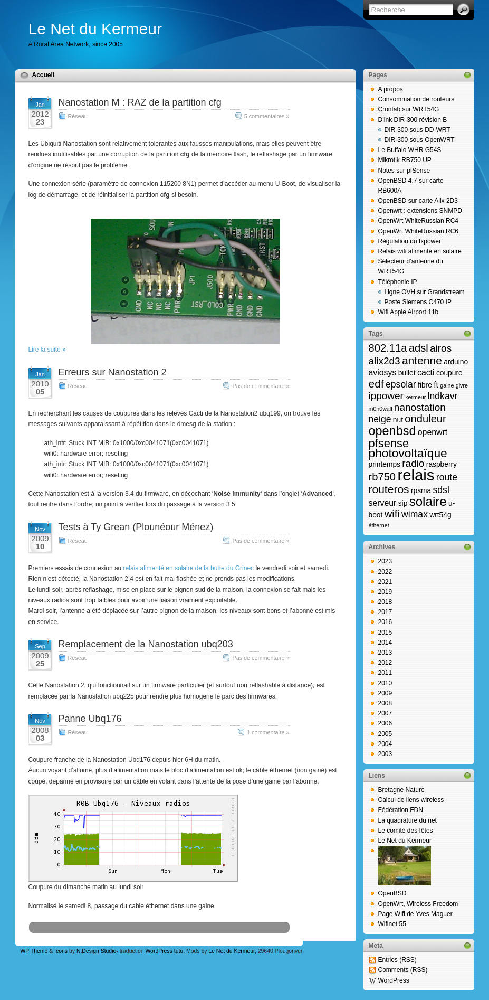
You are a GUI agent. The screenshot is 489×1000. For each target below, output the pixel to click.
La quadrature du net (407, 820)
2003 (385, 754)
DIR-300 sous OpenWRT (420, 140)
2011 (385, 672)
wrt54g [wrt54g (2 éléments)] (440, 515)
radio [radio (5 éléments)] (413, 463)
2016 (385, 622)
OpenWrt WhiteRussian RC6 (418, 231)
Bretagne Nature (401, 790)
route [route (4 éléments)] (446, 477)
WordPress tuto (164, 951)
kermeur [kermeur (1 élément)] (415, 397)
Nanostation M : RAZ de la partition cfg (140, 102)
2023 (385, 561)
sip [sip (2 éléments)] (403, 503)
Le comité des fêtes (405, 830)
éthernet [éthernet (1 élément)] (379, 525)
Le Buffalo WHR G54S (410, 150)
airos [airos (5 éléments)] (441, 348)
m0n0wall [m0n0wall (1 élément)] (380, 408)
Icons (61, 951)
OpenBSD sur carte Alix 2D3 (418, 200)
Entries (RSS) (397, 960)
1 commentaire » (268, 732)
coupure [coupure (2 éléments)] (449, 373)
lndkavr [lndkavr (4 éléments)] (443, 396)
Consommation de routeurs (416, 99)
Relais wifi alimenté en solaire (420, 251)
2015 (385, 632)
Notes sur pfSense (404, 170)
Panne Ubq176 (90, 718)
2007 (385, 713)
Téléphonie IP (397, 282)
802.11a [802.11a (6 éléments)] (388, 348)
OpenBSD (392, 893)
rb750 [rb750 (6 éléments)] (382, 477)
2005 (385, 734)
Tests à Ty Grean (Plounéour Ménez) (136, 527)
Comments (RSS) (403, 970)
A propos (390, 89)
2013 (385, 652)
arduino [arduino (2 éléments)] (456, 362)
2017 (385, 612)
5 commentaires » (267, 116)
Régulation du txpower (409, 241)
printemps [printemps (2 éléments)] (384, 464)
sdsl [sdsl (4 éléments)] (441, 490)
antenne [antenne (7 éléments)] (422, 360)
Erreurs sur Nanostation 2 (113, 372)
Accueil (43, 75)
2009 (385, 693)
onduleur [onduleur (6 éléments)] (425, 418)
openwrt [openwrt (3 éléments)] (432, 432)
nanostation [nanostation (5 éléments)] (420, 407)
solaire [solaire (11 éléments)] (428, 501)
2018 (385, 602)
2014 (385, 642)
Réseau (78, 116)
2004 (385, 744)
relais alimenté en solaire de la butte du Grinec (188, 568)
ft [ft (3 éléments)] (436, 384)
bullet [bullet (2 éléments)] (407, 373)
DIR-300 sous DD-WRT (417, 130)
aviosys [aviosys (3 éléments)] (383, 372)
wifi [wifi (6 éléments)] (392, 514)
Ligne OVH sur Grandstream (425, 292)
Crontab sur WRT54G (408, 109)
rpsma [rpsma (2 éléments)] (421, 491)
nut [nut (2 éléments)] (398, 420)
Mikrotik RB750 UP (405, 160)
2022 (385, 572)
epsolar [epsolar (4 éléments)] (401, 384)
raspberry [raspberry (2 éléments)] (441, 464)
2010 (385, 683)
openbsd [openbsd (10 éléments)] (392, 431)
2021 (385, 582)
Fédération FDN (400, 810)
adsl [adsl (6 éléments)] (418, 348)
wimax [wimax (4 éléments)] (414, 514)
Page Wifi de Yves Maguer (415, 914)
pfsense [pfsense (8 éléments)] (389, 443)
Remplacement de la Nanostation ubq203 (146, 644)
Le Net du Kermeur (95, 28)
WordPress (393, 980)
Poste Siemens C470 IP (418, 302)
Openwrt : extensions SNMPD (420, 210)
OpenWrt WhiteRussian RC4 (418, 220)
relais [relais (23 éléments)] (415, 475)
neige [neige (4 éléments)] (380, 419)
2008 (385, 703)
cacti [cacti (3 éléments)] (426, 372)
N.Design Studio (96, 951)
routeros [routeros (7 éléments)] (389, 489)
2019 (385, 592)
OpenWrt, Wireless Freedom (418, 904)
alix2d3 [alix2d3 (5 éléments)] (384, 360)
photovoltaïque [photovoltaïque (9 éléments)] (408, 453)
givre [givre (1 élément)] (462, 385)
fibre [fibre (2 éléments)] (425, 385)
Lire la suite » (47, 349)
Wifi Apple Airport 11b (408, 312)
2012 (385, 662)
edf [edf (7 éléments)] (376, 384)
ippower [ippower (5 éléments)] (386, 395)
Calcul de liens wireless (411, 800)
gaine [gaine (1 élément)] (447, 385)
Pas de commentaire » (260, 386)
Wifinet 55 (392, 924)
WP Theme (34, 951)
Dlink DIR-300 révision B (412, 120)
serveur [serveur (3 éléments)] (383, 502)
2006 (385, 723)
